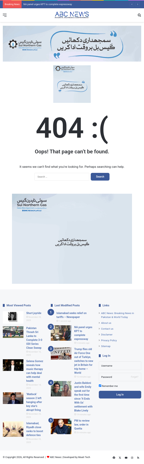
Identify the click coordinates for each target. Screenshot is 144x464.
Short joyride (33, 313)
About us (106, 322)
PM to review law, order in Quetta (82, 424)
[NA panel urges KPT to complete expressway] (61, 333)
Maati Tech (84, 457)
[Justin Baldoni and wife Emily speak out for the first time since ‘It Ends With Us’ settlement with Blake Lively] (61, 389)
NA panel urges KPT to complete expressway (47, 4)
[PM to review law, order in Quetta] (61, 426)
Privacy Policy (109, 340)
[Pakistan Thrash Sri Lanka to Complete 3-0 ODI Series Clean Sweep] (13, 332)
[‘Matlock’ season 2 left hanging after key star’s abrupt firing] (13, 398)
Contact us (107, 328)
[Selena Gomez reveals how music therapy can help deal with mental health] (13, 365)
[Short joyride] (13, 317)
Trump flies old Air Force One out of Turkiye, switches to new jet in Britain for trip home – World (83, 361)
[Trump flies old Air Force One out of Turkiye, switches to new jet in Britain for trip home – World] (61, 353)
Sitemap (105, 346)
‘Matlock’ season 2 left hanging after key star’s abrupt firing (34, 402)
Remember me (108, 385)
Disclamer (106, 334)
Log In (120, 394)
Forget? (134, 377)
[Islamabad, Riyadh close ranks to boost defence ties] (13, 429)
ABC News (55, 457)
